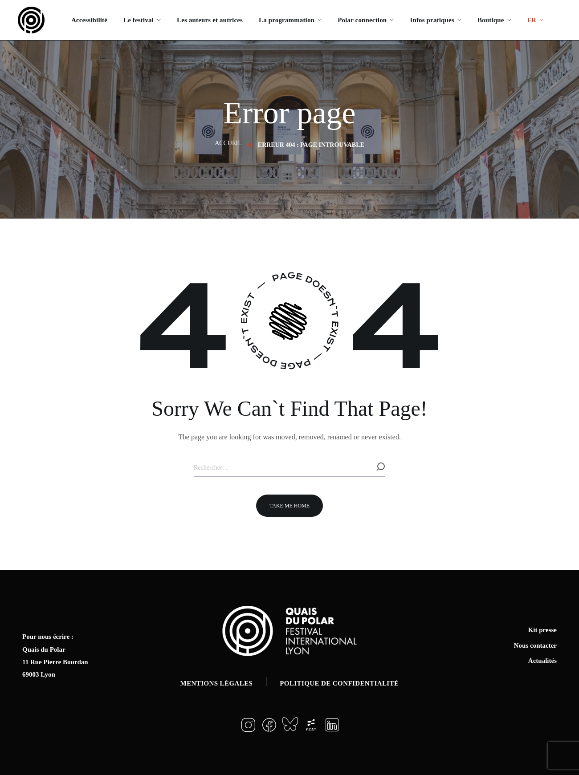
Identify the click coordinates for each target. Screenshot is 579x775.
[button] (289, 506)
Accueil (228, 143)
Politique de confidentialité (339, 683)
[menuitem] (535, 20)
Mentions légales (216, 683)
